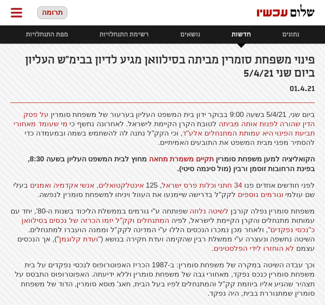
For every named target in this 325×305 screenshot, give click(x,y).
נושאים (190, 34)
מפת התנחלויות (47, 34)
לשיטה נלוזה (209, 211)
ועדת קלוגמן (78, 239)
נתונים (290, 34)
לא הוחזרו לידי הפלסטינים (254, 248)
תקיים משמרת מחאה (181, 159)
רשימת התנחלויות (124, 34)
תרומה (52, 12)
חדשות (241, 34)
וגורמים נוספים (261, 195)
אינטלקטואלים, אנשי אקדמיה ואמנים (87, 185)
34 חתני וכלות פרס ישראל (202, 185)
